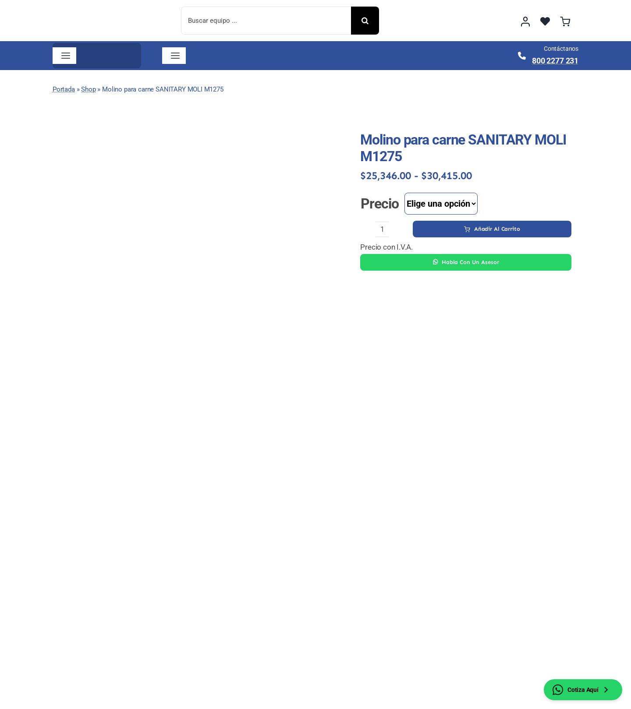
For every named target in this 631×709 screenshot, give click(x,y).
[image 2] (102, 10)
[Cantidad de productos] (382, 229)
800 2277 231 (555, 60)
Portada (64, 89)
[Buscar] (365, 21)
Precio (379, 203)
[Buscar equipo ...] (266, 21)
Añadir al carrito (492, 229)
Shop (88, 89)
